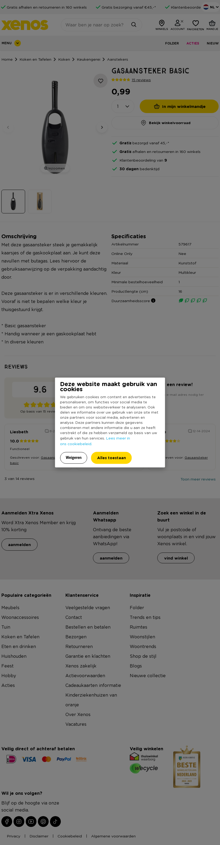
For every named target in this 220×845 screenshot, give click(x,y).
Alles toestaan (111, 457)
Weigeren (74, 457)
